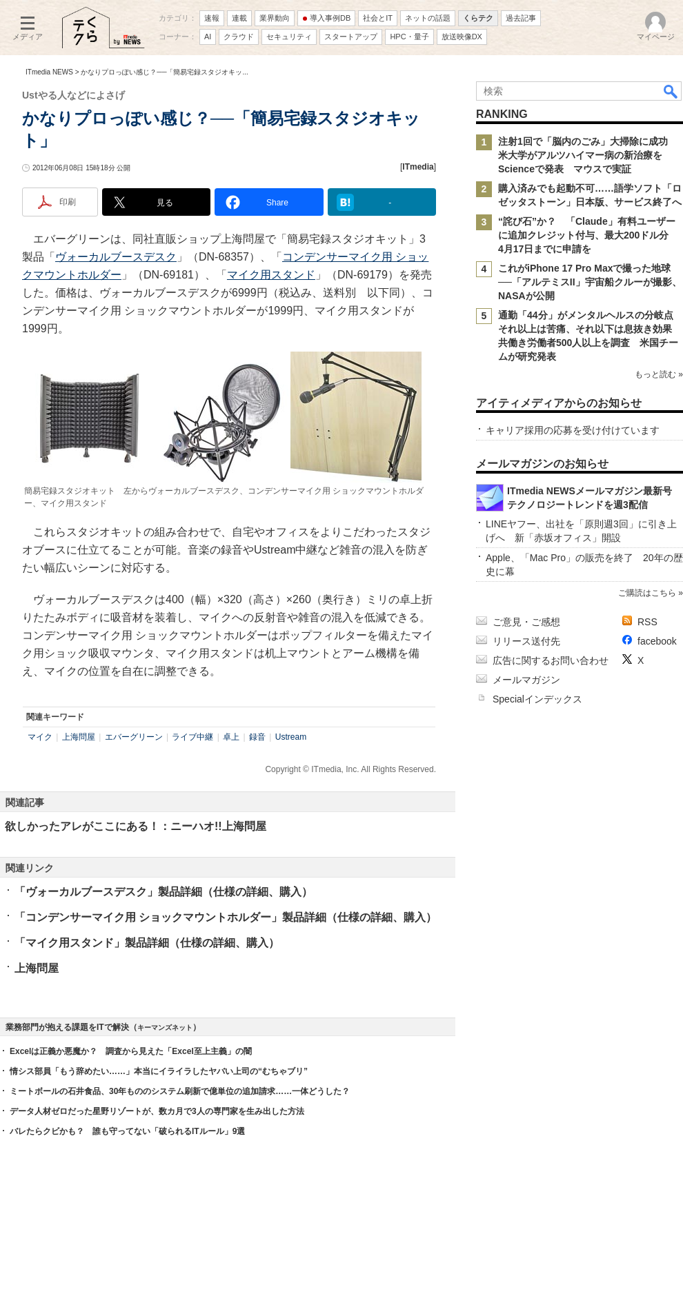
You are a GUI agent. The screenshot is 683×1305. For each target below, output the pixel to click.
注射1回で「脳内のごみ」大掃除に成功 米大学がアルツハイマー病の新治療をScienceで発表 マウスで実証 (587, 155)
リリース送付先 (526, 641)
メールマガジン (526, 679)
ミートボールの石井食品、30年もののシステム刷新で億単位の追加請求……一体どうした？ (180, 1091)
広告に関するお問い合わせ (550, 660)
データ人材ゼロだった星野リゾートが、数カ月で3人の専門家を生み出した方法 (157, 1111)
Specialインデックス (537, 699)
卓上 (231, 737)
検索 (671, 91)
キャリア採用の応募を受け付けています (573, 430)
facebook (657, 641)
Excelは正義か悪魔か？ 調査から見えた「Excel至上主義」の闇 (131, 1051)
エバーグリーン (134, 737)
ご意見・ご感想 (526, 621)
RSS (647, 621)
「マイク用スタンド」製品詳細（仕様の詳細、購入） (146, 943)
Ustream (290, 737)
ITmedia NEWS (49, 72)
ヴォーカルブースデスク (116, 257)
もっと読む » (659, 374)
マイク (40, 737)
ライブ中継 (192, 737)
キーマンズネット (164, 1027)
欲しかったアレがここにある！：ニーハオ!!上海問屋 (135, 826)
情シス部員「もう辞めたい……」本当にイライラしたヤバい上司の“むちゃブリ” (159, 1071)
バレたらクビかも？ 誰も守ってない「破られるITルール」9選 (127, 1131)
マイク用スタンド (271, 275)
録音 (257, 737)
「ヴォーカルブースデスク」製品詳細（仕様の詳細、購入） (163, 892)
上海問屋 (78, 737)
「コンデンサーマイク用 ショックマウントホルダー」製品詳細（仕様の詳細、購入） (225, 917)
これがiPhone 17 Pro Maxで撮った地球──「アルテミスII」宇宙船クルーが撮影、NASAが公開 (590, 282)
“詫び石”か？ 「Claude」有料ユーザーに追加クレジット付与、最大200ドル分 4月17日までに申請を (588, 235)
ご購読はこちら (647, 593)
